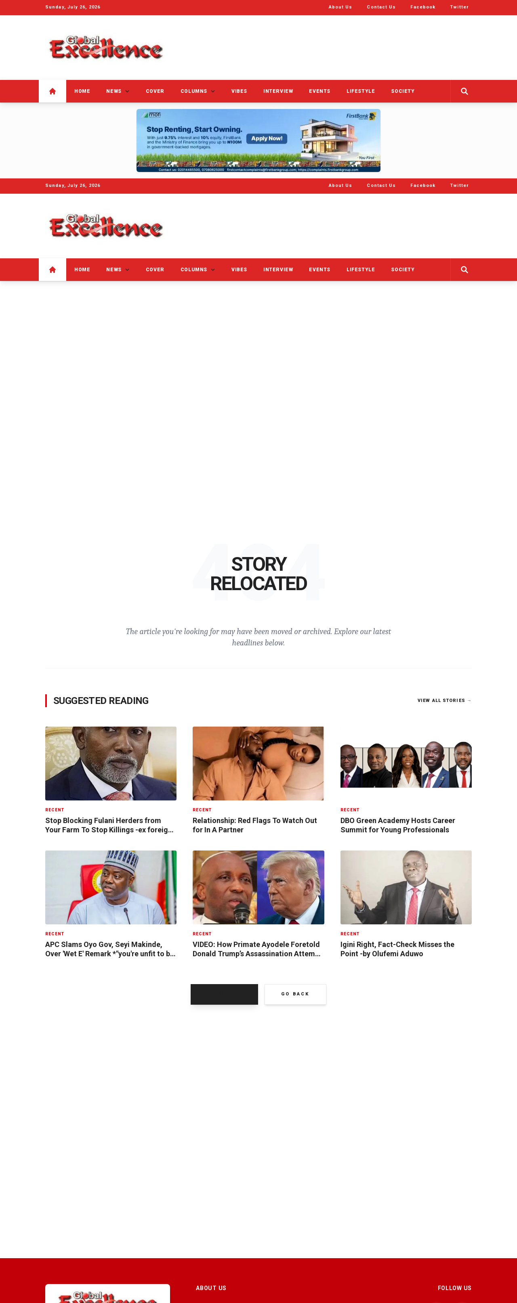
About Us (341, 7)
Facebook (422, 7)
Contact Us (381, 7)
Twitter (459, 7)
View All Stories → (445, 701)
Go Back (295, 995)
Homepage (224, 994)
